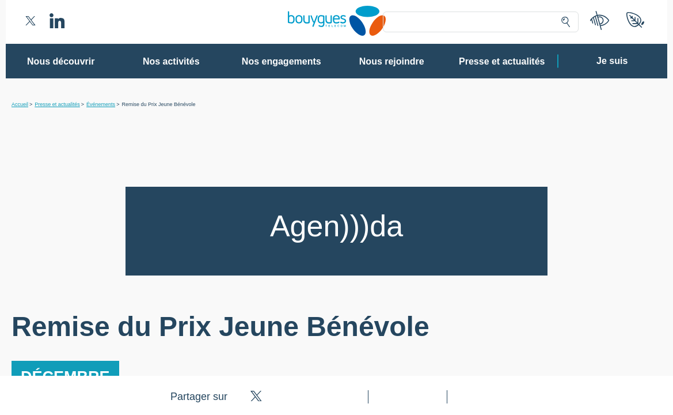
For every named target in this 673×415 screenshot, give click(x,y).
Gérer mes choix (299, 354)
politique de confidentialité (406, 328)
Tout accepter (384, 354)
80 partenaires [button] (257, 135)
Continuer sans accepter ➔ (503, 62)
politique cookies (484, 328)
